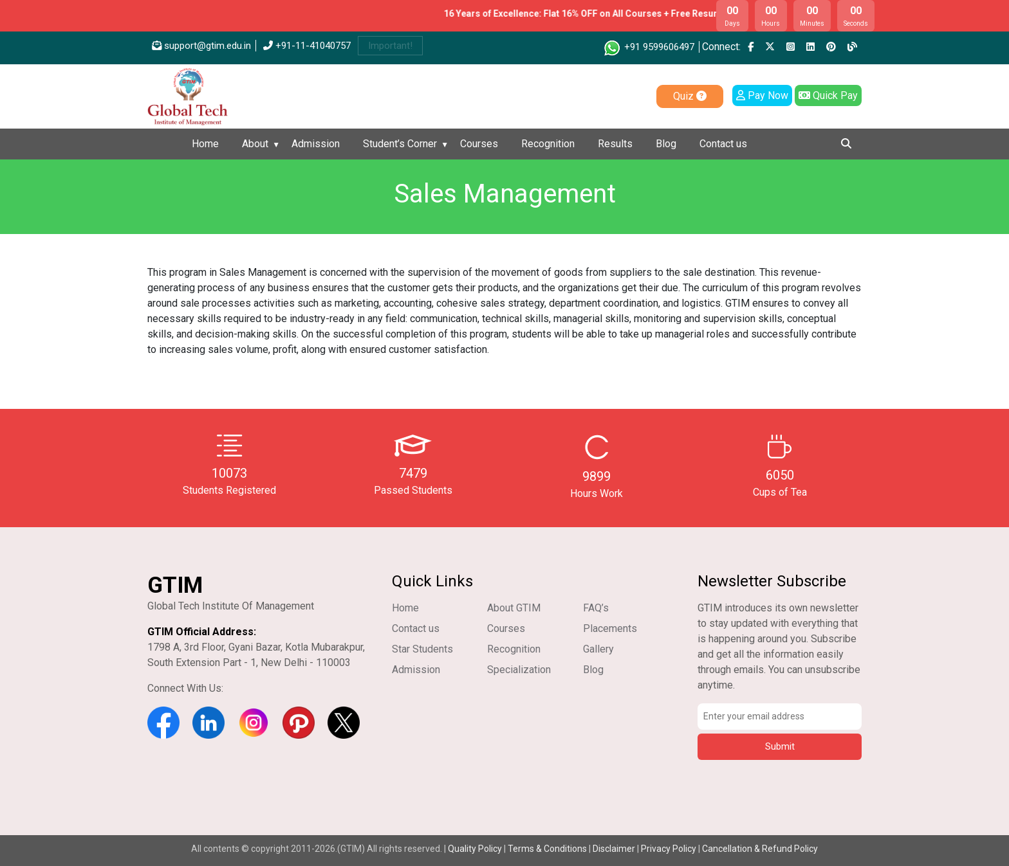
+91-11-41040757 (307, 45)
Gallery (598, 649)
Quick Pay (828, 95)
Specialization (519, 669)
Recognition (548, 144)
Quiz (690, 96)
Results (615, 144)
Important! (390, 45)
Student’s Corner (400, 144)
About (255, 144)
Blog (666, 144)
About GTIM (514, 608)
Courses (479, 144)
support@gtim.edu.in (201, 45)
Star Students (422, 649)
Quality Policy (476, 848)
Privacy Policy (668, 848)
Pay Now (762, 95)
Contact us (723, 144)
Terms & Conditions (547, 848)
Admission (316, 144)
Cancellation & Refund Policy (760, 848)
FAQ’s (596, 608)
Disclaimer (614, 848)
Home (205, 144)
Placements (610, 628)
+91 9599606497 (648, 47)
